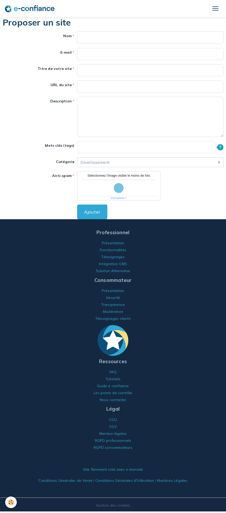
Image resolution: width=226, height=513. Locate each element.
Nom (67, 36)
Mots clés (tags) (59, 145)
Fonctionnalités (113, 250)
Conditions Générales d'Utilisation (124, 480)
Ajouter (92, 212)
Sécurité (113, 297)
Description (61, 101)
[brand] (30, 8)
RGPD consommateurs (113, 447)
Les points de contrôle (113, 392)
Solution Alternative (113, 270)
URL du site (61, 85)
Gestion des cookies (113, 505)
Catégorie (65, 161)
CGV (113, 426)
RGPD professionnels (113, 440)
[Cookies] (11, 502)
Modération (113, 311)
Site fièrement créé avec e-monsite (113, 469)
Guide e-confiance (113, 386)
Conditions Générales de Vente (65, 480)
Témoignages (113, 257)
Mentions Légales (172, 480)
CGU (113, 419)
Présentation (113, 243)
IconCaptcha (117, 198)
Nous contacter (113, 399)
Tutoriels (113, 379)
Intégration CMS (113, 264)
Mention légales (113, 433)
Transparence (113, 304)
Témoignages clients (113, 318)
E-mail (66, 52)
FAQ (113, 372)
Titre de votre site (55, 68)
